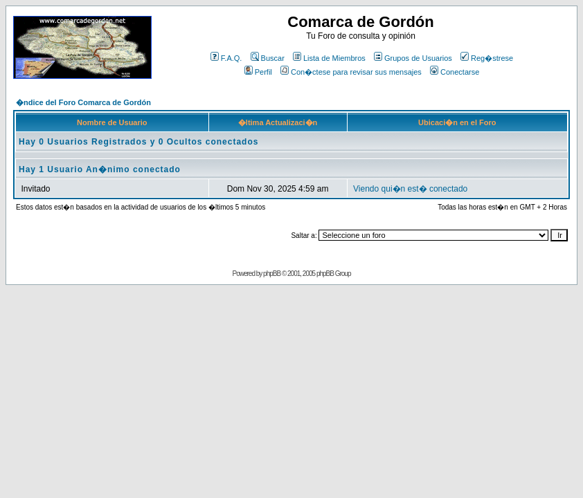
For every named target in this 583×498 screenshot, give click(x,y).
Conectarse (454, 72)
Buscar (268, 58)
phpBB (271, 273)
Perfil (258, 72)
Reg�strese (486, 58)
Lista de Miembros (329, 58)
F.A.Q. (226, 58)
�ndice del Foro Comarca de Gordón (83, 102)
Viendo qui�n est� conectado (410, 189)
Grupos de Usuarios (413, 58)
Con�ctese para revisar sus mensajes (351, 72)
